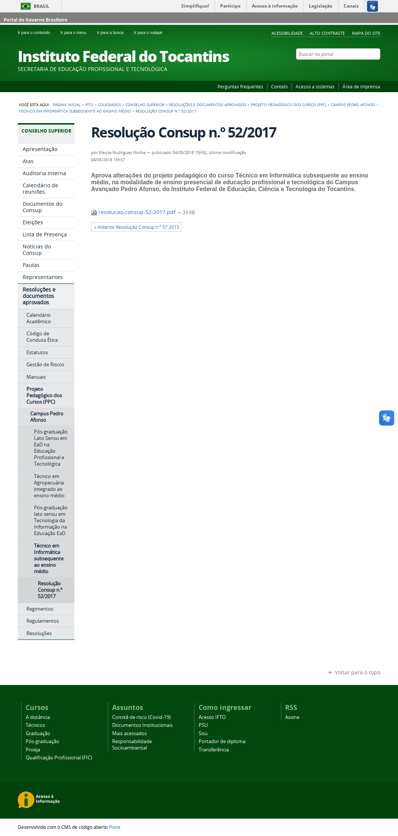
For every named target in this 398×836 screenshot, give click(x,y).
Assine (292, 717)
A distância (38, 717)
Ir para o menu (77, 32)
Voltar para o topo (357, 672)
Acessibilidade (287, 33)
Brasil (41, 6)
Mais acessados (129, 733)
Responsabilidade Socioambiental (132, 744)
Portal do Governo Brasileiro (35, 20)
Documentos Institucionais (142, 725)
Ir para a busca (114, 32)
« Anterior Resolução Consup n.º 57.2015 (136, 227)
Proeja (33, 750)
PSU (203, 725)
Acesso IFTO (212, 717)
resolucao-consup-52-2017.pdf (134, 212)
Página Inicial (66, 104)
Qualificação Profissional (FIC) (59, 757)
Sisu (203, 733)
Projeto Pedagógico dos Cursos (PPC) (288, 104)
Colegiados (109, 104)
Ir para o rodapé (151, 32)
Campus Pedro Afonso (353, 104)
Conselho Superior (144, 104)
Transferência (214, 750)
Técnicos (35, 725)
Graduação (38, 733)
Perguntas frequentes (240, 86)
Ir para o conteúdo (37, 32)
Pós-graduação (42, 741)
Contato (279, 86)
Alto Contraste (327, 33)
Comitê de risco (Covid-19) (141, 717)
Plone (114, 827)
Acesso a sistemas (315, 86)
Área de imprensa (361, 86)
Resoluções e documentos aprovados (207, 104)
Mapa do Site (366, 33)
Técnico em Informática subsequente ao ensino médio (75, 111)
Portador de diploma (222, 741)
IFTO (89, 104)
